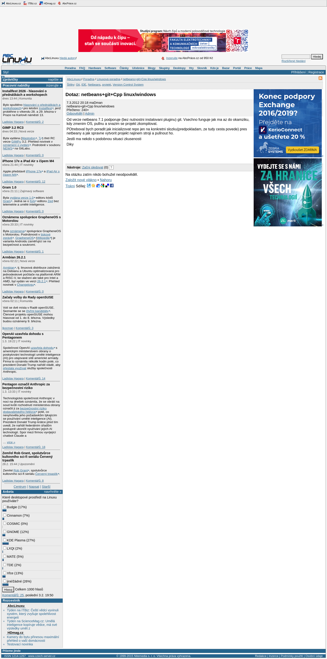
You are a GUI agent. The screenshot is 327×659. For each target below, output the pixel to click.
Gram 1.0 (9, 187)
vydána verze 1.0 (21, 197)
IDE (83, 84)
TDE (8, 565)
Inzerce (273, 656)
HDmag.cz (47, 3)
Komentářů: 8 (35, 480)
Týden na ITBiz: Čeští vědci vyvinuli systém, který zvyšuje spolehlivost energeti (32, 613)
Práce (248, 68)
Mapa (258, 68)
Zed (50, 201)
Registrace (316, 72)
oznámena (17, 231)
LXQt (8, 548)
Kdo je (214, 68)
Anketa (8, 491)
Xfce (8, 573)
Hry (191, 68)
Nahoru (106, 180)
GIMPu (16, 141)
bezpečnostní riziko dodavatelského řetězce (25, 410)
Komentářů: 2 (35, 122)
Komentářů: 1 (35, 251)
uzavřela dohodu (42, 347)
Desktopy (179, 68)
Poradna (70, 68)
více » (11, 442)
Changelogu (25, 284)
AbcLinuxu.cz (11, 3)
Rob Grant (20, 470)
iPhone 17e (34, 171)
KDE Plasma (14, 540)
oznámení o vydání (16, 145)
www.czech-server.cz (41, 656)
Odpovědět (74, 113)
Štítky (70, 84)
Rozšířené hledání (294, 61)
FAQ (82, 68)
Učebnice (138, 68)
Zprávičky (10, 79)
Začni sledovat (92, 167)
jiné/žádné (12, 581)
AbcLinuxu (15, 606)
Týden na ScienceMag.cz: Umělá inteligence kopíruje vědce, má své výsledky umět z (32, 624)
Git (78, 84)
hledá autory (67, 58)
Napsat (34, 486)
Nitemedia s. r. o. (145, 656)
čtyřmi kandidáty (37, 311)
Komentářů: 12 (35, 181)
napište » (54, 79)
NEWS (7, 148)
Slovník (202, 68)
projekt (106, 84)
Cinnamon (12, 515)
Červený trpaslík (46, 474)
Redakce (261, 656)
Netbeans (94, 84)
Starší (46, 486)
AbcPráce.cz (67, 3)
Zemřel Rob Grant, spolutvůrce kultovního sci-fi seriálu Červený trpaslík (27, 456)
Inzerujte (172, 58)
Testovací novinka (20, 644)
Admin (89, 113)
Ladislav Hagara (13, 122)
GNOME (11, 532)
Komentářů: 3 (24, 328)
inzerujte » (53, 85)
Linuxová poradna (108, 79)
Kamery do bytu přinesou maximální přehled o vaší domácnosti (33, 638)
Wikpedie (43, 238)
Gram (7, 201)
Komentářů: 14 (35, 378)
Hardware (95, 68)
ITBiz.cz (30, 3)
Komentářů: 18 (35, 447)
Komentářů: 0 (35, 155)
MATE (9, 556)
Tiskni (70, 186)
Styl (5, 72)
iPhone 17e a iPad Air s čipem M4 (28, 161)
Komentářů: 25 (13, 595)
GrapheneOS (24, 238)
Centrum (20, 486)
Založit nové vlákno (81, 180)
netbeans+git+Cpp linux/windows (144, 79)
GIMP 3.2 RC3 (12, 127)
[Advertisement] (118, 154)
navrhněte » (52, 491)
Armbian (9, 267)
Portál (237, 68)
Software (110, 68)
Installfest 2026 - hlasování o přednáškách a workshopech (24, 93)
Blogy (152, 68)
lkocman (7, 328)
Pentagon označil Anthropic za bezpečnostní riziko (26, 386)
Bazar (226, 68)
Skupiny (164, 68)
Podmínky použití (292, 656)
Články (124, 68)
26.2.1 (41, 281)
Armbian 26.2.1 (13, 257)
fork (32, 201)
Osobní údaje (314, 656)
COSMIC (11, 523)
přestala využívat (14, 368)
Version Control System (128, 84)
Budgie (10, 507)
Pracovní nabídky (16, 85)
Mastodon (28, 138)
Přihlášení (298, 72)
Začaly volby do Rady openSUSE (27, 297)
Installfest (45, 108)
